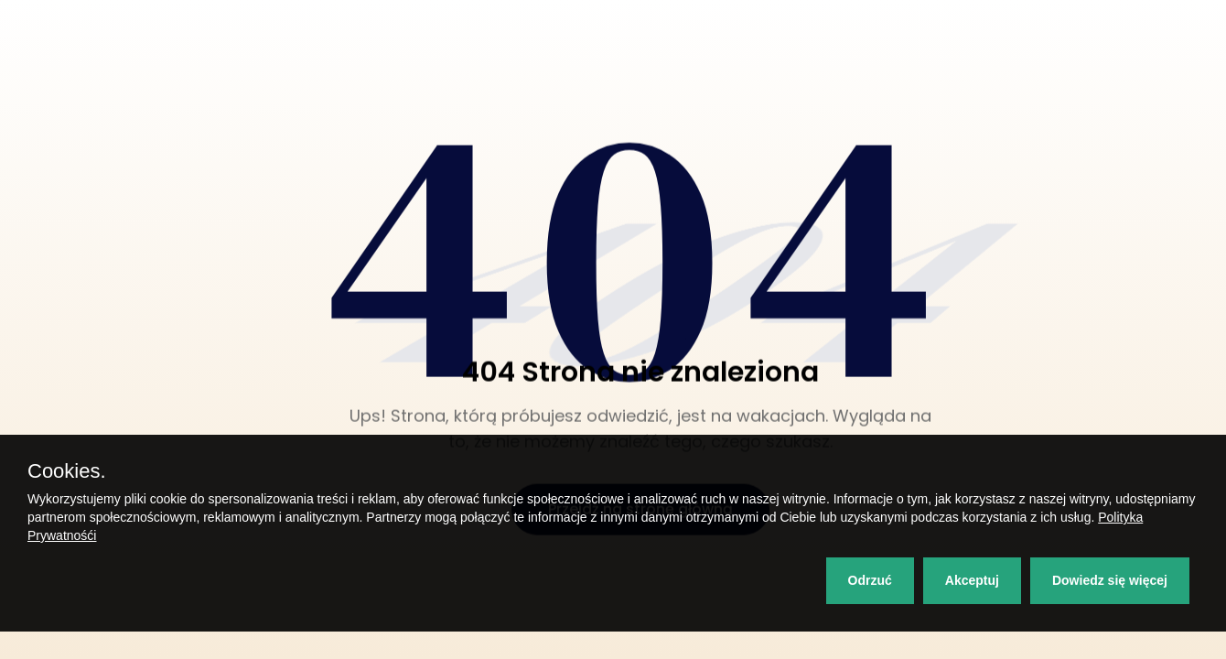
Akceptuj (972, 580)
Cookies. (66, 471)
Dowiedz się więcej (1109, 580)
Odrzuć (870, 580)
